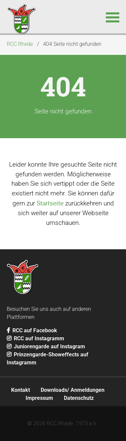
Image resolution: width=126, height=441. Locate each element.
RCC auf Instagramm (35, 338)
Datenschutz (79, 398)
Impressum (39, 398)
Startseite (50, 203)
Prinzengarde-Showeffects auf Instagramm (47, 358)
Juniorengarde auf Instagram (46, 346)
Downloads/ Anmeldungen (72, 390)
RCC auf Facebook (32, 330)
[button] (112, 16)
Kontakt (20, 390)
